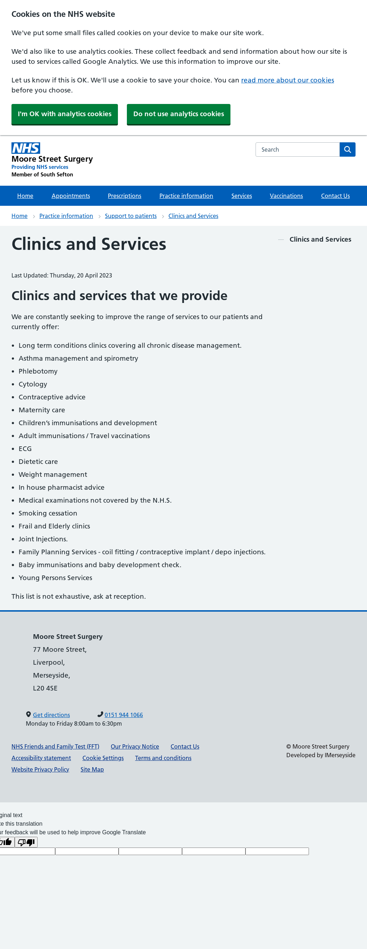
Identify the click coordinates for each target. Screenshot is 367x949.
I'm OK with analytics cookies (64, 114)
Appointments (71, 195)
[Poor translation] (26, 842)
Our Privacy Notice (135, 746)
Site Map (92, 769)
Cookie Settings (103, 757)
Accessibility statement (41, 757)
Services (242, 195)
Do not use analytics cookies (178, 114)
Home (25, 195)
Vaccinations (286, 195)
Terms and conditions (163, 757)
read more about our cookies (287, 80)
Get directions (51, 714)
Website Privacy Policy (40, 769)
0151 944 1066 (124, 714)
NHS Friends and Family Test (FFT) (55, 746)
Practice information (186, 195)
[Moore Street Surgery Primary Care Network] (52, 160)
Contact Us (335, 195)
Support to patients (131, 215)
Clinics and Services (193, 215)
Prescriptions (124, 195)
